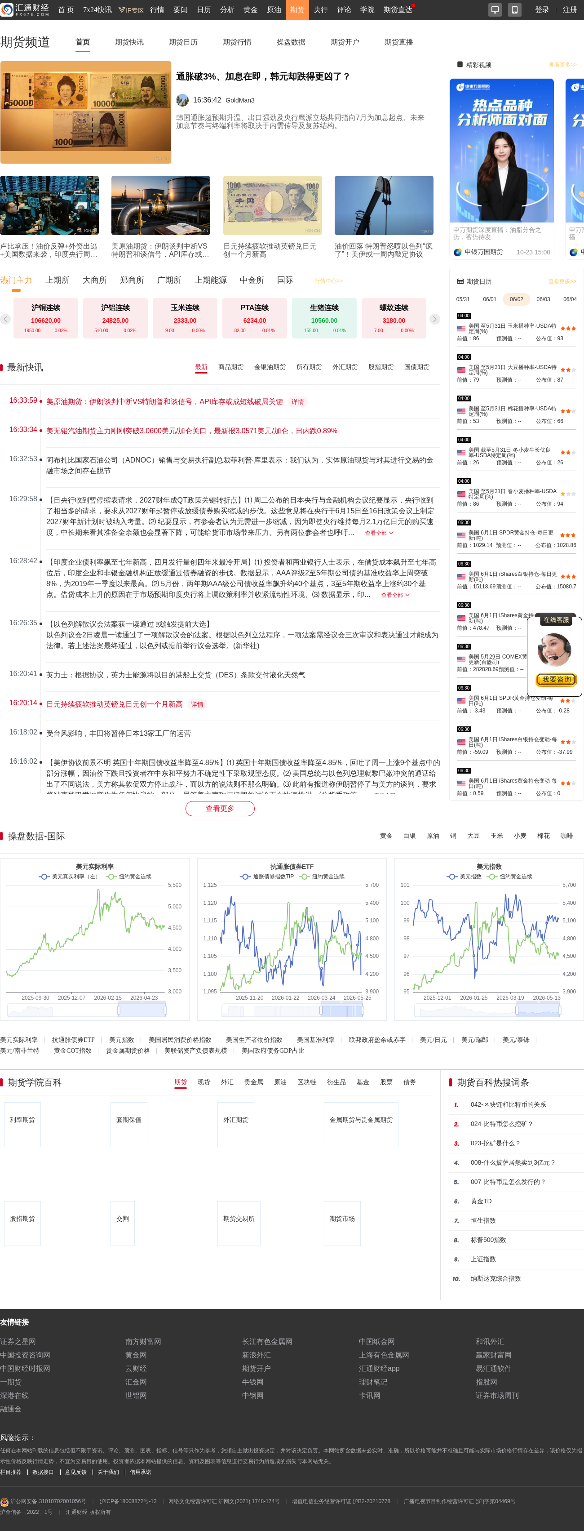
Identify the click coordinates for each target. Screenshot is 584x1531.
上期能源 (211, 280)
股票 (386, 1082)
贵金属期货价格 (128, 1050)
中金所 (252, 280)
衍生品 (336, 1082)
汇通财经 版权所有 (88, 1512)
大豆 (473, 835)
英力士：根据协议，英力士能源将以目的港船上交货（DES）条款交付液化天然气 (175, 675)
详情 (298, 402)
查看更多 (220, 808)
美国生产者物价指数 (254, 1040)
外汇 (227, 1082)
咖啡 (567, 835)
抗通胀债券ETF (73, 1040)
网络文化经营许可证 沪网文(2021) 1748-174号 (224, 1501)
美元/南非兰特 (20, 1050)
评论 (344, 9)
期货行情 (237, 42)
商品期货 (230, 366)
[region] (223, 591)
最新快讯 (25, 367)
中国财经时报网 (25, 1368)
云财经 (136, 1368)
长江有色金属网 (267, 1341)
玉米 (497, 835)
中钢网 (253, 1395)
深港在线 (14, 1395)
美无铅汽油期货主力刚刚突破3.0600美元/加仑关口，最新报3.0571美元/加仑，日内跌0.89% (191, 431)
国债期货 (416, 366)
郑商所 (132, 280)
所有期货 (309, 366)
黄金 (250, 9)
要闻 (180, 9)
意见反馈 (76, 1472)
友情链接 (14, 1322)
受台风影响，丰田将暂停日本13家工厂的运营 (118, 733)
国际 (285, 280)
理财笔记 (373, 1382)
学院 (367, 9)
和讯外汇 (490, 1341)
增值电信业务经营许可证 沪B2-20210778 (341, 1501)
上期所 (57, 280)
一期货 (11, 1382)
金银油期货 (270, 366)
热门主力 (16, 280)
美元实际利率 (19, 1040)
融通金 (11, 1409)
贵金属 (253, 1082)
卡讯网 (369, 1395)
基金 (363, 1082)
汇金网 (136, 1382)
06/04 (570, 299)
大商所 (95, 280)
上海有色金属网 (384, 1355)
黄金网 (136, 1355)
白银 (409, 835)
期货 (297, 9)
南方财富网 (143, 1341)
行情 (157, 9)
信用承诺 (140, 1472)
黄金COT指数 (73, 1050)
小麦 (520, 835)
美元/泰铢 (516, 1040)
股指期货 (381, 366)
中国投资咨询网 (25, 1355)
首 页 (66, 9)
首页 (82, 42)
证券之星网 (18, 1341)
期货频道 (25, 42)
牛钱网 (253, 1382)
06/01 (489, 299)
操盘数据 (291, 42)
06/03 (543, 299)
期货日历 (183, 42)
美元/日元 (433, 1040)
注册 (570, 9)
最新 (201, 366)
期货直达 (398, 9)
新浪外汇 (256, 1355)
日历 (204, 9)
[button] (434, 319)
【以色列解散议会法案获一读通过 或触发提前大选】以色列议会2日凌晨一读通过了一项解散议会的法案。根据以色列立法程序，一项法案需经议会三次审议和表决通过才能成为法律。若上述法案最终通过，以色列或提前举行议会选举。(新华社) (242, 635)
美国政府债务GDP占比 (273, 1050)
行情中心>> (329, 281)
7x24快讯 (97, 9)
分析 (227, 9)
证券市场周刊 (497, 1395)
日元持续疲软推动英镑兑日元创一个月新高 (114, 704)
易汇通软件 (494, 1368)
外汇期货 (345, 366)
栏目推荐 (11, 1472)
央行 (321, 9)
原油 (274, 9)
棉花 (543, 835)
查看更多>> (563, 65)
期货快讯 (129, 42)
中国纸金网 (377, 1341)
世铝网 (136, 1395)
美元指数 (121, 1040)
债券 (409, 1082)
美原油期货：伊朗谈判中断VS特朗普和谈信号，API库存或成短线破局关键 (164, 401)
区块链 (306, 1082)
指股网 (486, 1382)
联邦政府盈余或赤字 (377, 1040)
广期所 (169, 280)
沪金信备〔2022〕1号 (26, 1512)
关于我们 (108, 1472)
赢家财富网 (494, 1355)
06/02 (516, 299)
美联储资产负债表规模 (195, 1050)
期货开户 (345, 42)
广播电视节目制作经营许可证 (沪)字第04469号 (460, 1501)
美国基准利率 (316, 1040)
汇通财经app (379, 1368)
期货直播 (399, 42)
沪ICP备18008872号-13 (128, 1501)
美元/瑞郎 (474, 1040)
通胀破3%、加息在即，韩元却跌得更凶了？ (263, 76)
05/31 (463, 299)
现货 (204, 1082)
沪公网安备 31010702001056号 (43, 1502)
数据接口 (43, 1472)
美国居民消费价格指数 (180, 1040)
